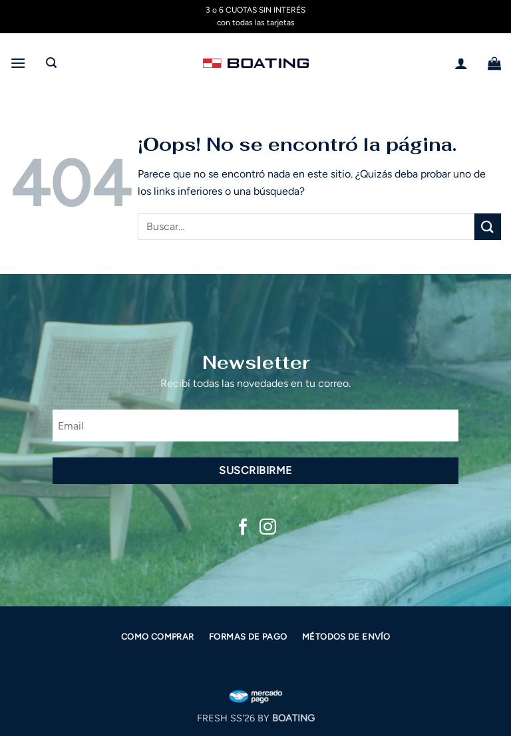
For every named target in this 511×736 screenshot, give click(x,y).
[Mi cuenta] (461, 63)
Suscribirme (255, 470)
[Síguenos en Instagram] (267, 528)
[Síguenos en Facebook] (243, 528)
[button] (18, 63)
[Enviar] (487, 226)
